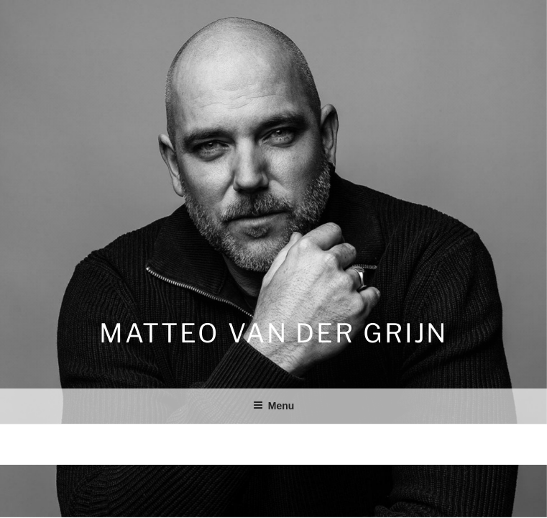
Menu (274, 406)
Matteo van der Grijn (274, 333)
